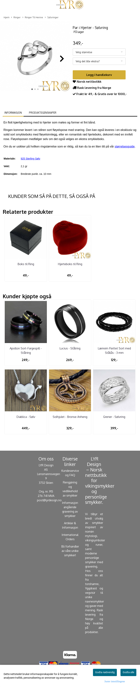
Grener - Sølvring (114, 417)
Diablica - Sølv (25, 417)
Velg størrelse (84, 52)
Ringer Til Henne (32, 17)
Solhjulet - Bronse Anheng (70, 417)
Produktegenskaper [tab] (42, 112)
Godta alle (128, 672)
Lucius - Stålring (69, 348)
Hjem (6, 17)
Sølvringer (52, 17)
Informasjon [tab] (13, 112)
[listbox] (99, 52)
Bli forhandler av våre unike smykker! (70, 551)
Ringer (16, 17)
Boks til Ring (26, 264)
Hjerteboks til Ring (70, 264)
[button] (32, 89)
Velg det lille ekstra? (88, 61)
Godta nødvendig (105, 672)
